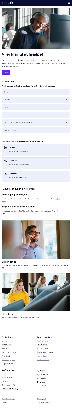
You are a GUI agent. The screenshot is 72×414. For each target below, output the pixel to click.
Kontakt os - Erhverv (9, 357)
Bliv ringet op (42, 380)
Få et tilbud (6, 361)
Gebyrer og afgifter (8, 365)
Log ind (4, 345)
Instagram (41, 383)
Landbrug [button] (36, 101)
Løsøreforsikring (42, 349)
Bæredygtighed (8, 390)
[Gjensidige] (7, 3)
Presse (5, 386)
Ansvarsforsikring (43, 353)
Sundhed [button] (36, 117)
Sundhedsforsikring (43, 365)
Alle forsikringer (42, 345)
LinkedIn (41, 387)
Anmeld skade (6, 349)
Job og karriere (7, 382)
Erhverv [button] (36, 92)
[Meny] (69, 3)
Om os (4, 379)
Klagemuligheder (7, 368)
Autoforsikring (42, 361)
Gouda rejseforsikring (10, 394)
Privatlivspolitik (41, 404)
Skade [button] (36, 109)
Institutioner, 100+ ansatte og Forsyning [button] (36, 125)
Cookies (4, 408)
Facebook (41, 391)
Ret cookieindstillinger (8, 404)
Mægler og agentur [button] (36, 134)
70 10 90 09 (42, 376)
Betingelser (6, 353)
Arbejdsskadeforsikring (45, 357)
